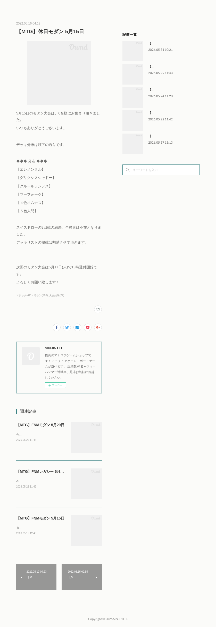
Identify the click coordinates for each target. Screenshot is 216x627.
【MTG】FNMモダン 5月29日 (40, 425)
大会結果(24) (56, 295)
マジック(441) (24, 295)
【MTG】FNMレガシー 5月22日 (42, 471)
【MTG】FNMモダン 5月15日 (40, 518)
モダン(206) (41, 295)
